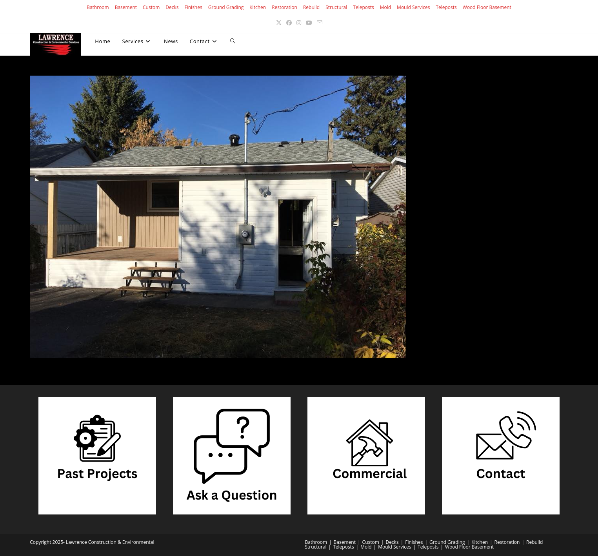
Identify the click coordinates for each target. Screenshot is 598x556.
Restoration (284, 7)
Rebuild (311, 7)
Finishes (193, 7)
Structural (336, 7)
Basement (126, 7)
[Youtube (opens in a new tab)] (309, 22)
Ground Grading (226, 7)
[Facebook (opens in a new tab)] (289, 22)
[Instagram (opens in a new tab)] (299, 22)
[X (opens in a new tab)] (279, 22)
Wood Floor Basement (487, 7)
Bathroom (98, 7)
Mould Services (413, 7)
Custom (151, 7)
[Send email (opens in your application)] (319, 22)
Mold (385, 7)
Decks (171, 7)
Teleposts (363, 7)
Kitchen (257, 7)
